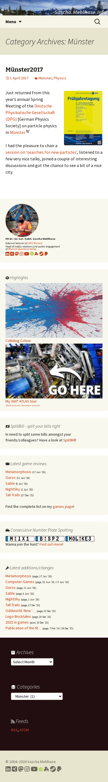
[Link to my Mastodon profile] (17, 254)
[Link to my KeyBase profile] (36, 254)
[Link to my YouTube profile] (26, 254)
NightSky (12, 489)
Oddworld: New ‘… (20, 610)
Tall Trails (12, 494)
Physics (60, 77)
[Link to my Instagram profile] (21, 254)
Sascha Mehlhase (41, 761)
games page (63, 506)
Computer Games (19, 581)
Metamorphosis (18, 471)
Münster (45, 77)
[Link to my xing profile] (12, 254)
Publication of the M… (23, 627)
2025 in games (17, 622)
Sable (10, 483)
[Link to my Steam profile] (41, 254)
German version (31, 405)
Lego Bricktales (18, 616)
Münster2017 (24, 69)
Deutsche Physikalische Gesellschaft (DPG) (30, 112)
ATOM (24, 729)
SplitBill (69, 440)
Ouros (10, 477)
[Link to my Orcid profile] (32, 254)
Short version (12, 405)
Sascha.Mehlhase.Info (80, 12)
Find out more (51, 544)
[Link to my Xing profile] (14, 769)
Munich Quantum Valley (22, 249)
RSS (14, 729)
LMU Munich (35, 243)
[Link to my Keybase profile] (46, 769)
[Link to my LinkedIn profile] (7, 254)
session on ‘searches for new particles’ (41, 152)
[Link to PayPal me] (46, 254)
